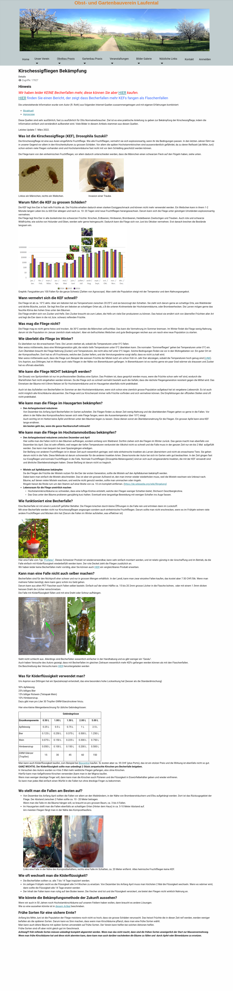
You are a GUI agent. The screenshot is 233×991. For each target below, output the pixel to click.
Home (25, 59)
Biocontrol (84, 763)
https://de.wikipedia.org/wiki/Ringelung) (145, 484)
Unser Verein (41, 58)
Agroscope (29, 114)
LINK (207, 358)
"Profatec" (48, 560)
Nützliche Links (168, 58)
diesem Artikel (63, 906)
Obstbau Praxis (66, 58)
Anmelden (205, 59)
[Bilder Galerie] (138, 63)
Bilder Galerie (144, 58)
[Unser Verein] (36, 63)
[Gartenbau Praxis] (84, 63)
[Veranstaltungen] (111, 63)
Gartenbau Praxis (92, 58)
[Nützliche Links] (161, 63)
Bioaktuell (28, 110)
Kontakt (189, 59)
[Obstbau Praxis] (59, 63)
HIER (122, 93)
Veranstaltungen (119, 58)
